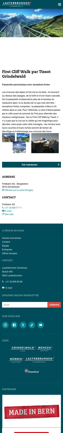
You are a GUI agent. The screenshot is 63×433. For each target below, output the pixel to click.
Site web (7, 214)
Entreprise (7, 249)
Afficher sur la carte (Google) (17, 190)
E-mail (6, 211)
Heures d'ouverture (11, 238)
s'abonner (54, 304)
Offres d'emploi (9, 253)
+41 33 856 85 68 (12, 281)
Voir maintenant (29, 164)
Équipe (5, 245)
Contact (6, 241)
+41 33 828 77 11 (12, 207)
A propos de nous (13, 231)
